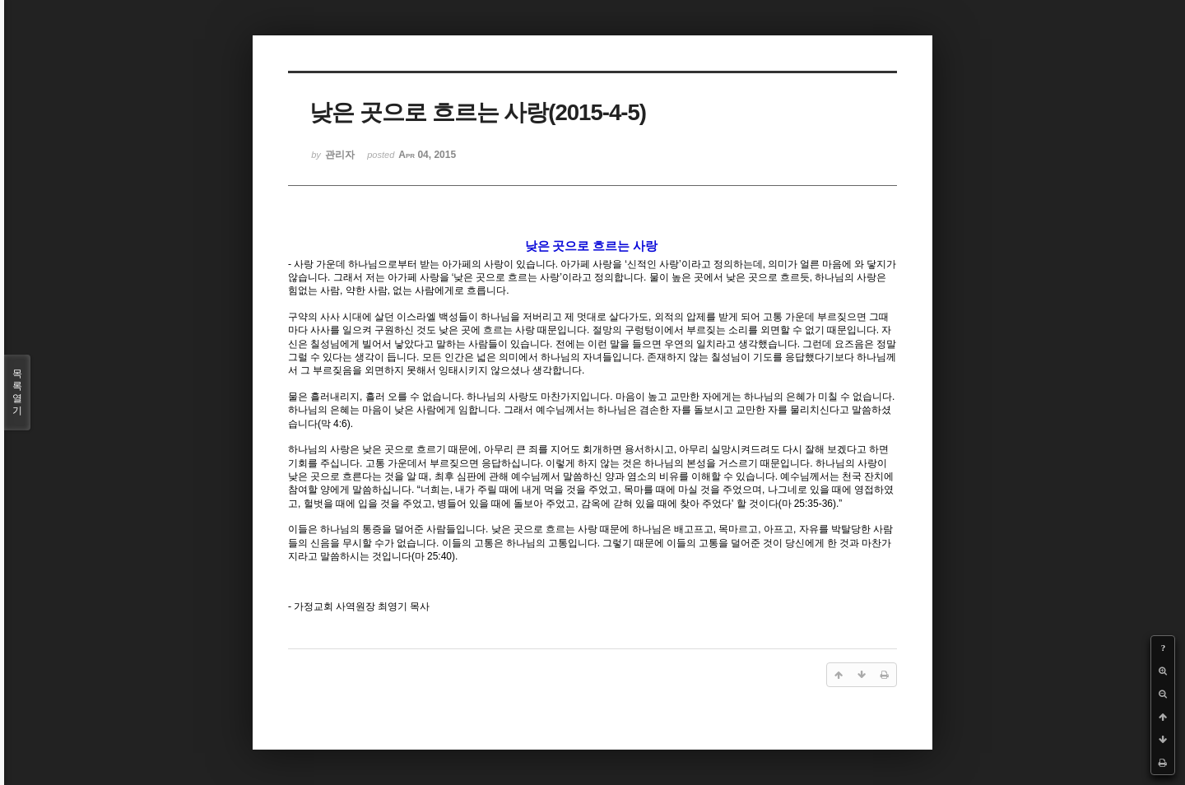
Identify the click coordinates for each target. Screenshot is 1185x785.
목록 (17, 392)
